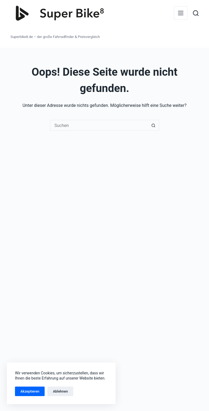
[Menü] (181, 13)
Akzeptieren (29, 391)
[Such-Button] (153, 125)
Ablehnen (60, 391)
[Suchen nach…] (99, 125)
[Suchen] (196, 13)
